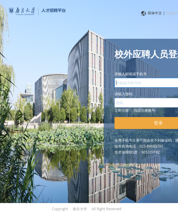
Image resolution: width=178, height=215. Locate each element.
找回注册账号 (144, 110)
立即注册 (121, 110)
